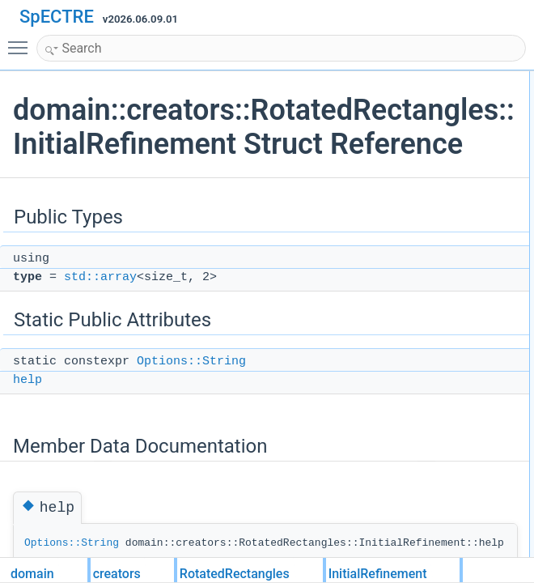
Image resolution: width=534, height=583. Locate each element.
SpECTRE (56, 16)
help (27, 414)
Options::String (191, 395)
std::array (100, 311)
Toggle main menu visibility (22, 40)
